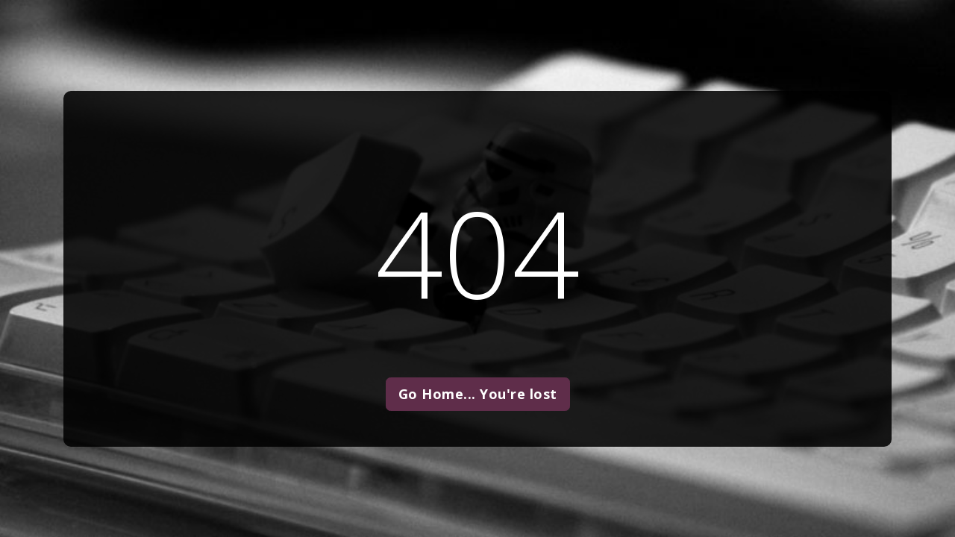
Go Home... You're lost (477, 394)
